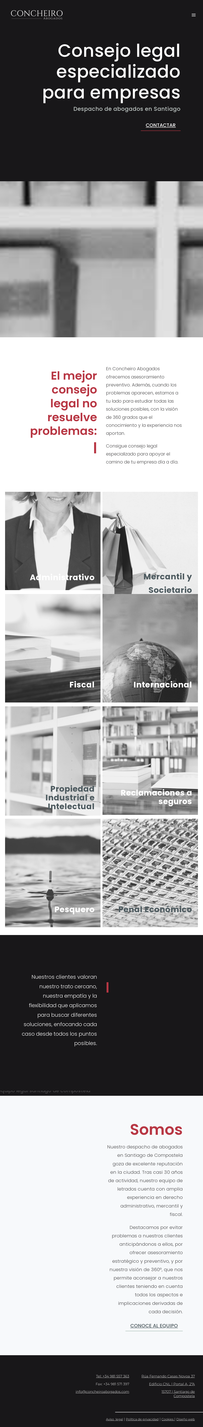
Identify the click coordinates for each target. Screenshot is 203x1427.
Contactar (161, 125)
